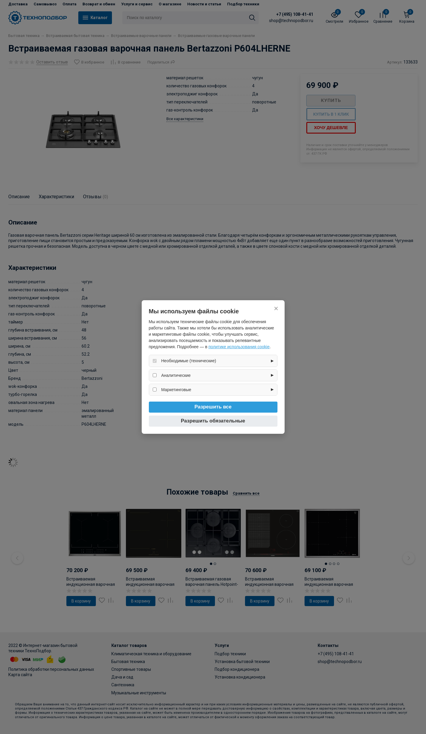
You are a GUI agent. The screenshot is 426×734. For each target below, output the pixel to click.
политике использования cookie (238, 346)
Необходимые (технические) (188, 360)
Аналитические (176, 375)
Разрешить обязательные (213, 421)
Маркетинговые (176, 389)
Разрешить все (213, 407)
